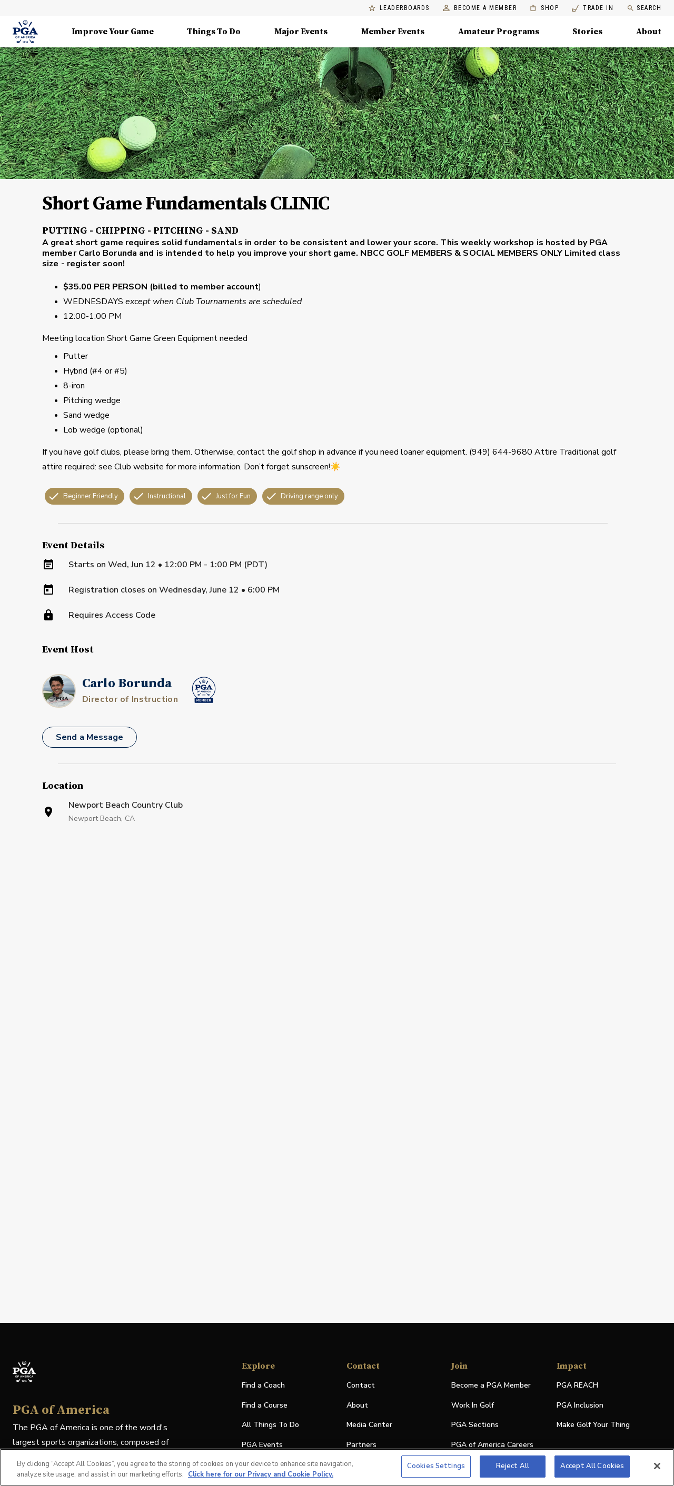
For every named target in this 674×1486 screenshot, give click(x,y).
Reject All (512, 1466)
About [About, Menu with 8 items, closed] (648, 31)
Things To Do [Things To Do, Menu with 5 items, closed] (214, 31)
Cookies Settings (436, 1466)
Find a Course (265, 1405)
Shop (544, 8)
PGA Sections (475, 1425)
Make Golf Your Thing (593, 1425)
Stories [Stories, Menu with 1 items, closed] (587, 31)
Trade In (592, 8)
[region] (337, 1467)
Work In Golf (472, 1405)
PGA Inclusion (580, 1405)
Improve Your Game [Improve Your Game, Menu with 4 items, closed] (113, 31)
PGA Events (262, 1445)
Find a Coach (263, 1385)
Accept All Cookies (592, 1466)
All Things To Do (270, 1425)
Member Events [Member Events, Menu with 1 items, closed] (392, 31)
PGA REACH (577, 1385)
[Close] (657, 1466)
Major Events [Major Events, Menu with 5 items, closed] (301, 31)
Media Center (369, 1425)
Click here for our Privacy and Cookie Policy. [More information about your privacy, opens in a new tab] (260, 1474)
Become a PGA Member (491, 1385)
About (357, 1405)
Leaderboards (399, 8)
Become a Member (480, 8)
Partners (361, 1445)
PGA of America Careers (492, 1445)
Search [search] (644, 8)
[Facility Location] (337, 972)
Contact (360, 1385)
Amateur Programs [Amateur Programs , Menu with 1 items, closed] (498, 31)
